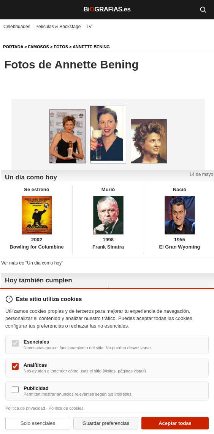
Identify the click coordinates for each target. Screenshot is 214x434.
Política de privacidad (25, 408)
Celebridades (16, 26)
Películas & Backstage (58, 26)
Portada (13, 46)
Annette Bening (91, 46)
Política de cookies (66, 408)
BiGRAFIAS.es (107, 9)
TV (89, 26)
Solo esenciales (38, 423)
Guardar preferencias (105, 423)
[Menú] (11, 9)
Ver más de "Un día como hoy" (32, 263)
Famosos (38, 46)
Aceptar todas (175, 423)
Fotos (61, 46)
